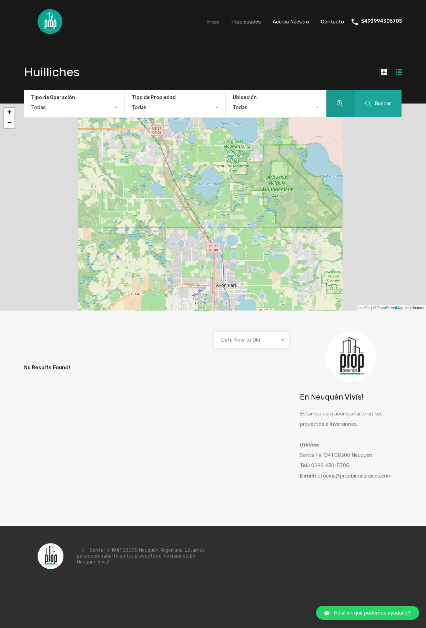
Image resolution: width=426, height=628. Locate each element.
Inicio (213, 22)
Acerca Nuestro (291, 22)
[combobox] (74, 107)
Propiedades (246, 22)
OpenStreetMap (390, 308)
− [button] (9, 123)
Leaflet (364, 308)
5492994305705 (381, 21)
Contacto (332, 22)
